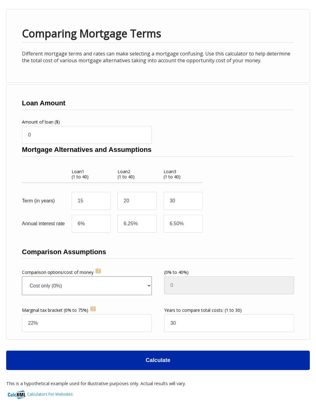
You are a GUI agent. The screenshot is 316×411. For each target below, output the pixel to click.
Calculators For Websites (50, 394)
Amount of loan (41, 122)
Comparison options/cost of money (58, 272)
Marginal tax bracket (55, 310)
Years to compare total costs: (203, 310)
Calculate (158, 360)
